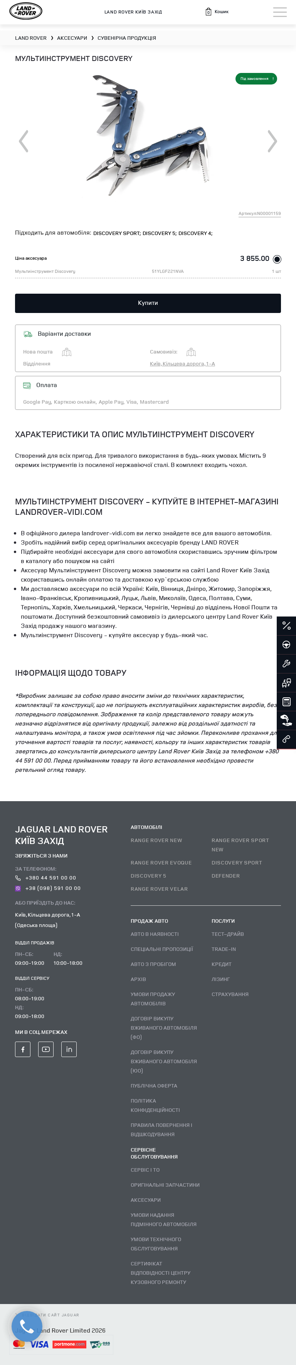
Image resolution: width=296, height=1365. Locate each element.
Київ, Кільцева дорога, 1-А (182, 363)
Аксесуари (146, 1199)
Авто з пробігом (153, 964)
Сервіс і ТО (145, 1169)
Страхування (230, 994)
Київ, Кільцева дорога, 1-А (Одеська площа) (47, 920)
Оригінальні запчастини (165, 1184)
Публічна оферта (154, 1085)
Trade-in (224, 948)
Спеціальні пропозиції (162, 948)
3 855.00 (254, 258)
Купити (148, 302)
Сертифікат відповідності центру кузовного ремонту (160, 1273)
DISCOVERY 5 (148, 875)
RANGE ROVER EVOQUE (161, 862)
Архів (138, 979)
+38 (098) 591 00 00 (48, 887)
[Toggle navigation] (280, 12)
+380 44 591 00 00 (45, 877)
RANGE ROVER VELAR (159, 888)
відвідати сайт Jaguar (47, 1315)
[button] (217, 11)
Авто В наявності (155, 933)
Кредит (222, 964)
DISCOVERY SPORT (237, 862)
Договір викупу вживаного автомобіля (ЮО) (164, 1061)
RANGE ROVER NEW (156, 840)
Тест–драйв (228, 933)
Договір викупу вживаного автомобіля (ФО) (164, 1027)
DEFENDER (226, 875)
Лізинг (221, 979)
